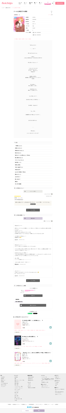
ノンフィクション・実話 (18, 386)
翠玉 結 (19, 197)
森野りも (24, 355)
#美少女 (40, 330)
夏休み (16, 181)
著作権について (46, 404)
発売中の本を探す (31, 377)
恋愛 (15, 378)
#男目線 (46, 363)
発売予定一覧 (30, 378)
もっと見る (33, 210)
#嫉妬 (41, 346)
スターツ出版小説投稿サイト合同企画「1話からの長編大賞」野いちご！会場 (48, 379)
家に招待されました (19, 157)
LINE (56, 385)
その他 (16, 400)
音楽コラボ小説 (3, 384)
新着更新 (2, 381)
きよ (15, 239)
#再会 (49, 363)
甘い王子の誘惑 (18, 183)
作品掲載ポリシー (24, 404)
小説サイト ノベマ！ (58, 394)
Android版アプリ (57, 378)
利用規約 (9, 404)
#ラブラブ (33, 363)
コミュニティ (3, 386)
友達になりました (18, 148)
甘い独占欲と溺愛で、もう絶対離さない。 (31, 320)
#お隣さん (16, 330)
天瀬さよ (24, 322)
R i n (24, 338)
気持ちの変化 (17, 164)
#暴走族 (36, 346)
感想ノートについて (47, 221)
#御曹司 (21, 363)
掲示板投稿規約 (31, 404)
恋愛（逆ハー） (17, 381)
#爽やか (28, 330)
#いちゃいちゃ (29, 363)
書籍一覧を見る (33, 305)
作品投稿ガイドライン (16, 404)
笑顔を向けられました (19, 150)
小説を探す (3, 377)
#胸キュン (43, 330)
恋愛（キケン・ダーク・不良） (20, 380)
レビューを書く (33, 191)
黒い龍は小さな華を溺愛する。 (29, 336)
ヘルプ (52, 404)
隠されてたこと (18, 174)
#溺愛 (19, 330)
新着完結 (2, 378)
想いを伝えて (17, 179)
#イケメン (25, 330)
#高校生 (37, 330)
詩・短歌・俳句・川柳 (18, 398)
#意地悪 (31, 330)
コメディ (16, 394)
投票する (33, 295)
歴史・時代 (16, 392)
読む (39, 410)
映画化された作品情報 (31, 387)
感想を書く (33, 218)
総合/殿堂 (16, 377)
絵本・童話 (16, 395)
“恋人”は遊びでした (19, 167)
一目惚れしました (18, 145)
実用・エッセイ (17, 397)
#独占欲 (21, 330)
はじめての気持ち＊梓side (20, 172)
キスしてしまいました (19, 160)
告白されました (18, 152)
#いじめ (32, 346)
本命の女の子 (17, 169)
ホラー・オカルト (17, 389)
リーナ (49, 14)
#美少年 (15, 346)
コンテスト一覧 (44, 377)
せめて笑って (17, 176)
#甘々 (34, 330)
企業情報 (56, 404)
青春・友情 (16, 384)
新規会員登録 (60, 3)
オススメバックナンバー (45, 387)
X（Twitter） (57, 382)
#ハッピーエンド (38, 363)
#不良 (30, 346)
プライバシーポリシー (39, 404)
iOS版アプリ (57, 377)
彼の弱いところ (18, 162)
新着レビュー (3, 380)
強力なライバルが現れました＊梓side (22, 155)
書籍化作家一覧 (30, 380)
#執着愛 (18, 363)
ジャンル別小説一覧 (4, 383)
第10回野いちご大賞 (45, 382)
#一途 (38, 346)
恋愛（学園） (17, 383)
